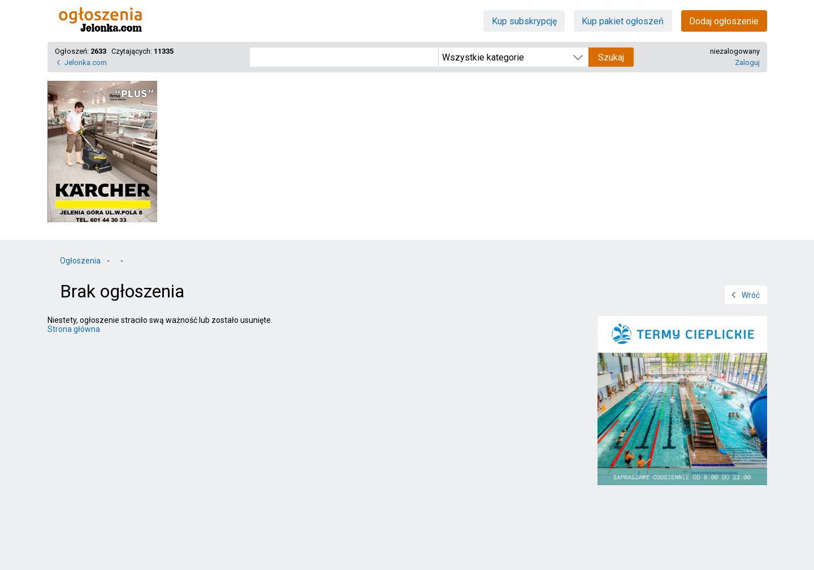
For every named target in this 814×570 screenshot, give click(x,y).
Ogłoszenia (80, 260)
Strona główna (73, 329)
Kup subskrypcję (524, 21)
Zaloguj (747, 62)
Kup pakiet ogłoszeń (623, 21)
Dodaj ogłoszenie (724, 21)
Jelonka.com (85, 62)
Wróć (751, 295)
